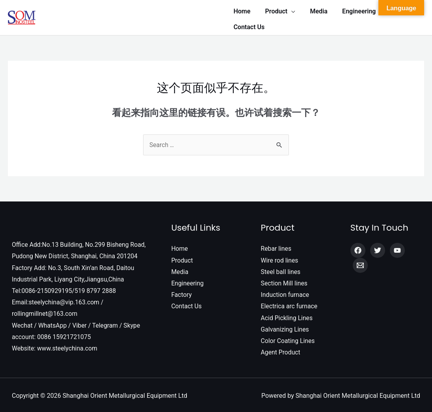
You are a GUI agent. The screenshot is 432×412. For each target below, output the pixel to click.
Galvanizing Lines (285, 327)
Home (179, 245)
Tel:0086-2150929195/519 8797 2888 (65, 288)
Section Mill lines (284, 280)
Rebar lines (276, 245)
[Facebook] (357, 246)
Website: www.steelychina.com (55, 346)
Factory (181, 292)
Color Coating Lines (288, 339)
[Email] (360, 261)
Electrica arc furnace (289, 304)
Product (182, 257)
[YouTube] (397, 246)
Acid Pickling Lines (287, 315)
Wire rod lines (280, 257)
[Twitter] (377, 246)
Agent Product (281, 350)
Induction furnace (285, 292)
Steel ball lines (281, 268)
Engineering (187, 280)
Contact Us (186, 304)
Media (179, 268)
